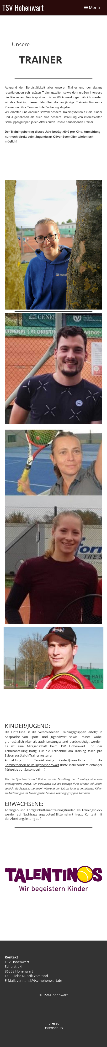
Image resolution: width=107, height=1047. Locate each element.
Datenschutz (53, 1028)
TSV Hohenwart (23, 7)
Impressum (53, 1023)
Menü (92, 7)
